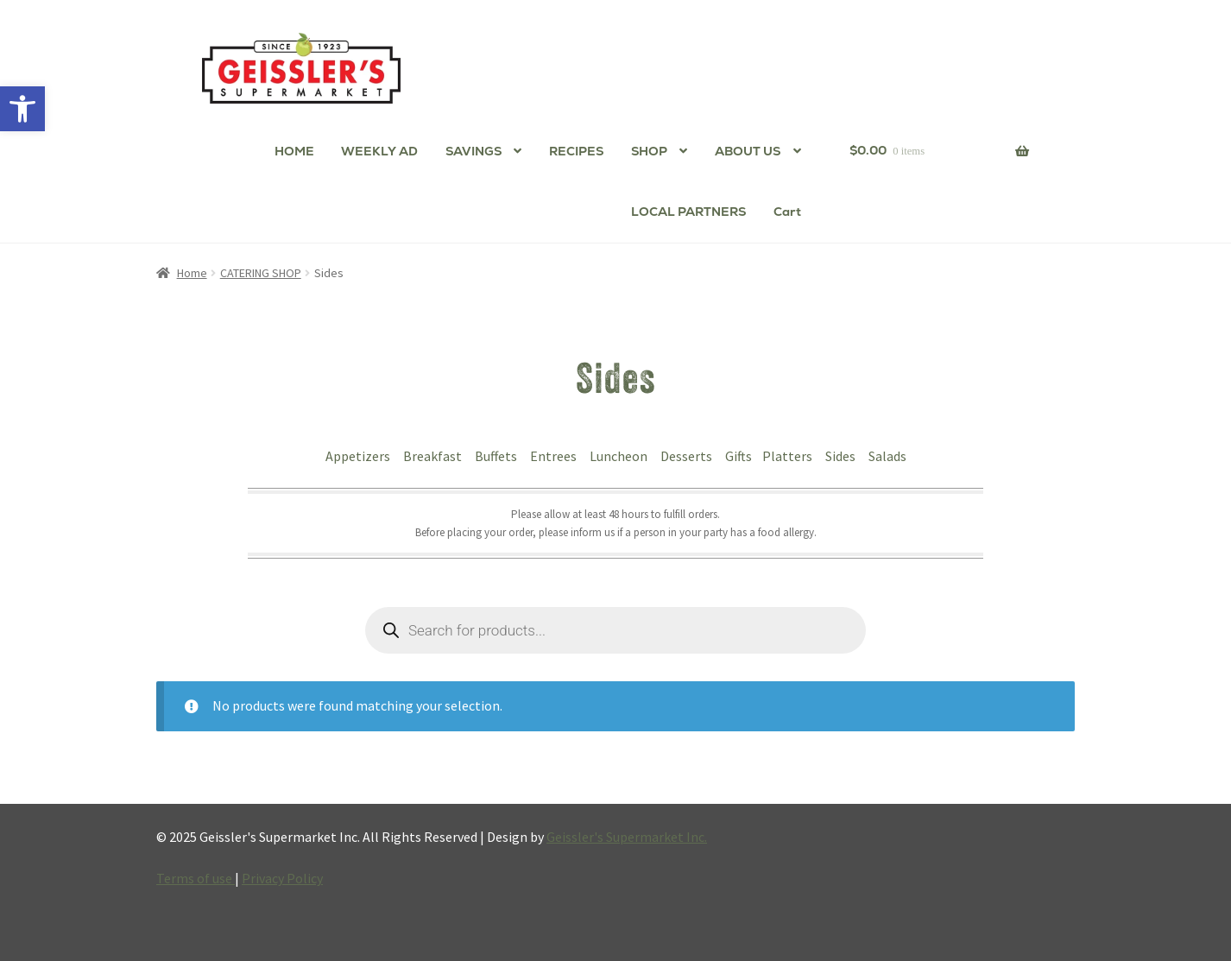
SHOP (649, 151)
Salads (887, 456)
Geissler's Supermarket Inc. (626, 836)
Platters (788, 456)
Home (192, 273)
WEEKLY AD (379, 151)
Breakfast (434, 456)
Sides (841, 456)
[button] (22, 108)
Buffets (497, 456)
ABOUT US (747, 151)
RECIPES (576, 151)
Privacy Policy (282, 878)
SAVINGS (473, 151)
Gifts (738, 456)
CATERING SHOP (260, 273)
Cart (787, 211)
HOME (294, 151)
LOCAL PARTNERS (688, 211)
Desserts (687, 456)
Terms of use (195, 878)
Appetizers (359, 456)
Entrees (554, 456)
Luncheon (619, 456)
